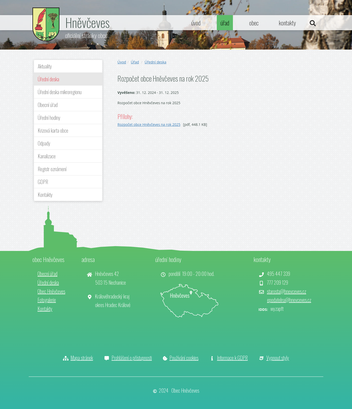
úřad (225, 22)
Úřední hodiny (49, 117)
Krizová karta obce (53, 130)
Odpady (44, 143)
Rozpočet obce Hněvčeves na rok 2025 (149, 124)
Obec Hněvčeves (51, 291)
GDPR (43, 181)
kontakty (287, 22)
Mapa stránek (82, 357)
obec (254, 22)
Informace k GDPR (232, 357)
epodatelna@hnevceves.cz (289, 300)
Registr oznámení (52, 169)
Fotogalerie (47, 300)
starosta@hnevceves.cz (286, 291)
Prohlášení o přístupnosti (132, 357)
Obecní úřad (48, 104)
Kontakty (45, 194)
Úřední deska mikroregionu (60, 92)
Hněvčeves (87, 22)
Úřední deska (48, 79)
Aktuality (45, 66)
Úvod (122, 62)
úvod (195, 22)
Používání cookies (183, 357)
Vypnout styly (277, 357)
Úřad (135, 62)
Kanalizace (47, 156)
